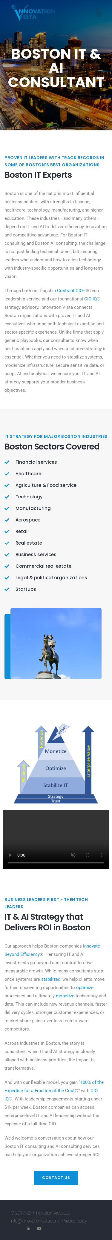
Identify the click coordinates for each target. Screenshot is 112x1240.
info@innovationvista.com (34, 1221)
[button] (99, 12)
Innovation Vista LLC (51, 1213)
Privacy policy (74, 1221)
